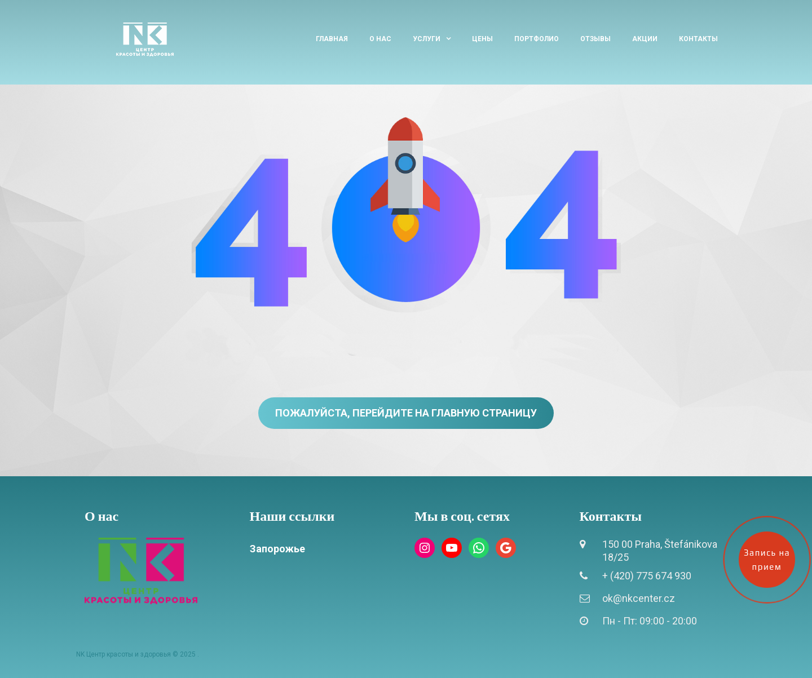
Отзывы (595, 39)
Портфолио (536, 39)
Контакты (698, 39)
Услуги (426, 39)
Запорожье (277, 549)
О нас (380, 39)
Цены (482, 39)
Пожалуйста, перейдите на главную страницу (406, 413)
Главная (332, 39)
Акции (644, 39)
